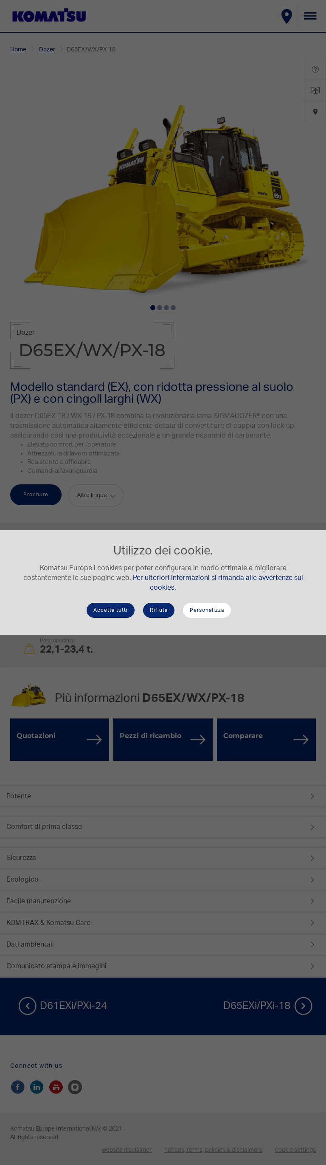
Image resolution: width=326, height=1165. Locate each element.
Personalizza (207, 610)
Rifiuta (159, 610)
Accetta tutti (110, 610)
